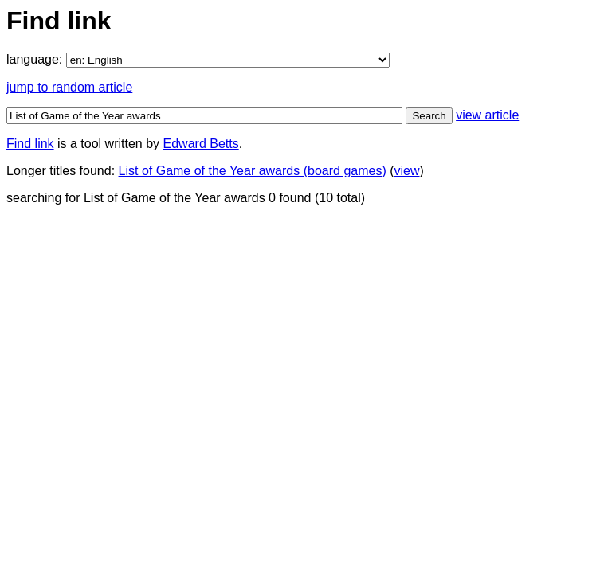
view (407, 170)
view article (487, 115)
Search (428, 116)
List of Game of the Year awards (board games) (252, 170)
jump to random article (69, 87)
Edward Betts (201, 143)
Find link (30, 143)
